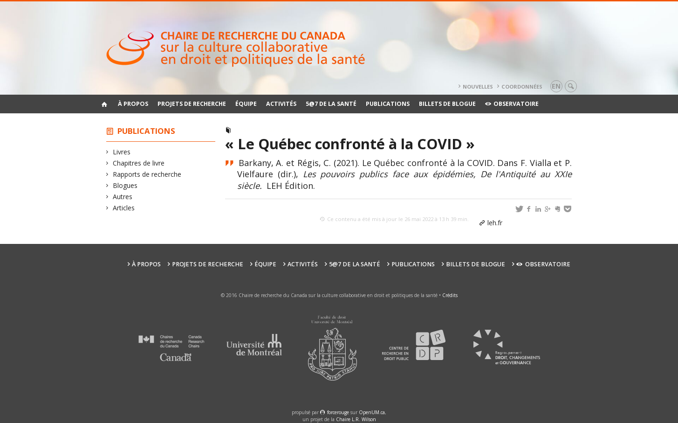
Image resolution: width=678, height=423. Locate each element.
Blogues (125, 185)
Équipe (246, 104)
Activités (281, 104)
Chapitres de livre (138, 163)
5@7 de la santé (331, 104)
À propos (133, 104)
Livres (121, 151)
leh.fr (494, 222)
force (338, 412)
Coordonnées (521, 86)
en (556, 86)
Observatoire (512, 104)
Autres (122, 196)
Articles (124, 207)
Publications (388, 104)
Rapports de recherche (147, 174)
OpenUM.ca (372, 412)
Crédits (450, 295)
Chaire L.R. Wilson (356, 419)
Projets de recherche (192, 104)
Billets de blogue (447, 104)
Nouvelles (478, 86)
